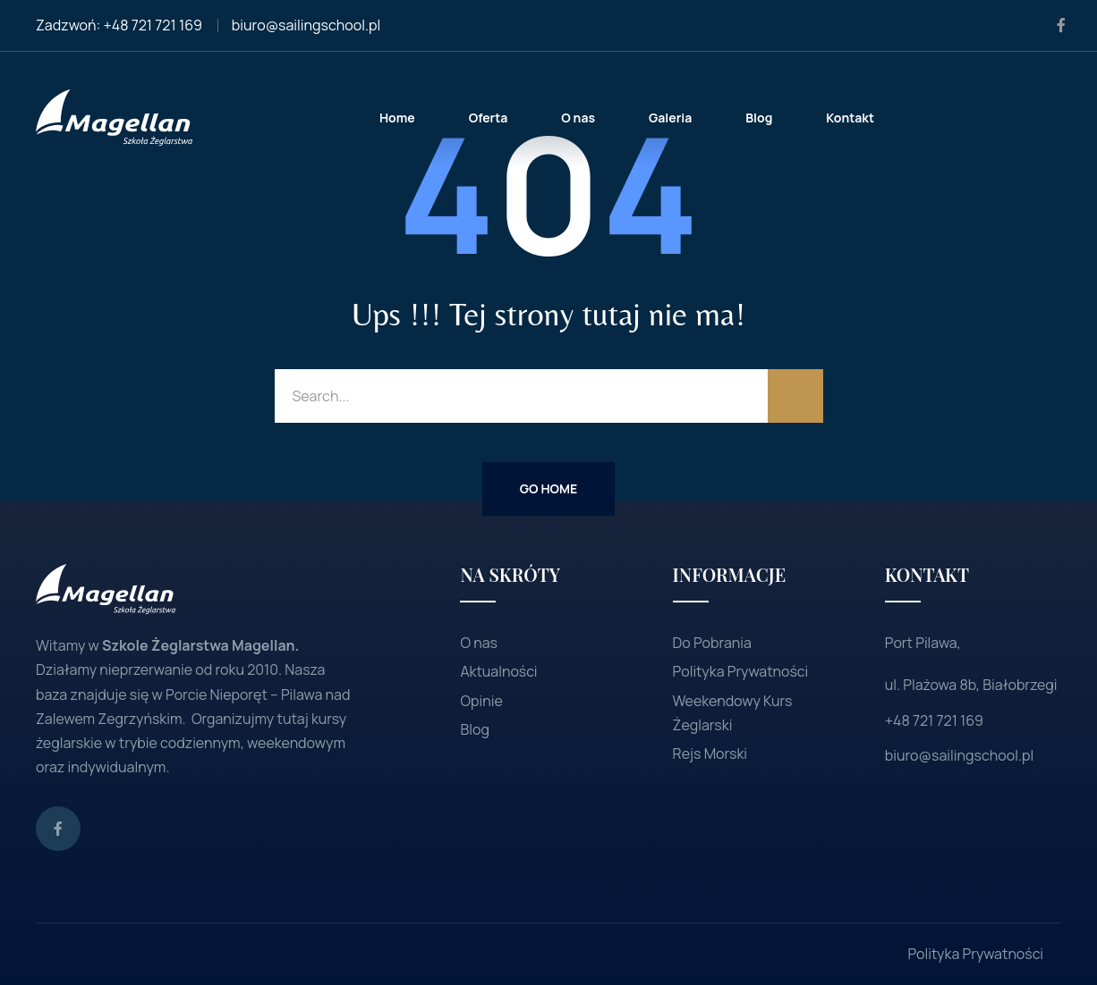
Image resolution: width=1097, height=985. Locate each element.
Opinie (481, 701)
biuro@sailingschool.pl (306, 25)
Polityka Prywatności (741, 671)
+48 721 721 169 (153, 25)
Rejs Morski (710, 753)
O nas (478, 642)
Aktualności (498, 671)
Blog (474, 729)
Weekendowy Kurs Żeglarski (733, 713)
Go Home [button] (548, 488)
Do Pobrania (712, 642)
